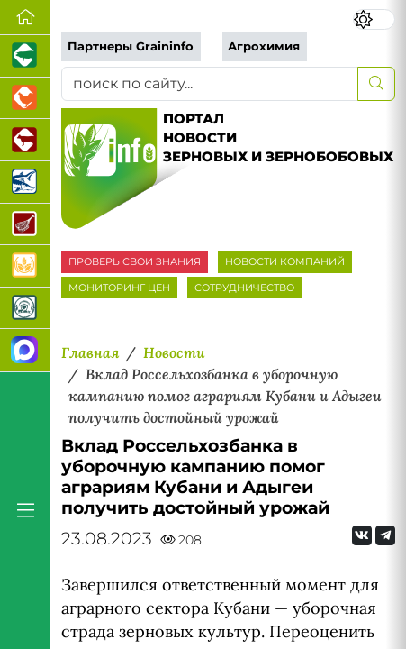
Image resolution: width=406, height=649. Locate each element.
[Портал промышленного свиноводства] (25, 56)
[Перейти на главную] (25, 17)
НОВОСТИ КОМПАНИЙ (285, 261)
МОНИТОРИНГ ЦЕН (119, 287)
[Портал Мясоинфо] (25, 225)
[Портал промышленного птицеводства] (25, 99)
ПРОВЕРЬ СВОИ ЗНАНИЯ (134, 261)
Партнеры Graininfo (131, 46)
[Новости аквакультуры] (25, 182)
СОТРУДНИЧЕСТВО (244, 287)
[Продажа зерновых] (25, 266)
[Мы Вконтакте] (362, 535)
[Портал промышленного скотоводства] (25, 140)
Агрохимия (264, 46)
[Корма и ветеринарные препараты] (25, 309)
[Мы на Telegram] (385, 535)
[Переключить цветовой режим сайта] (374, 20)
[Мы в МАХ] (25, 350)
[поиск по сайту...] (209, 84)
